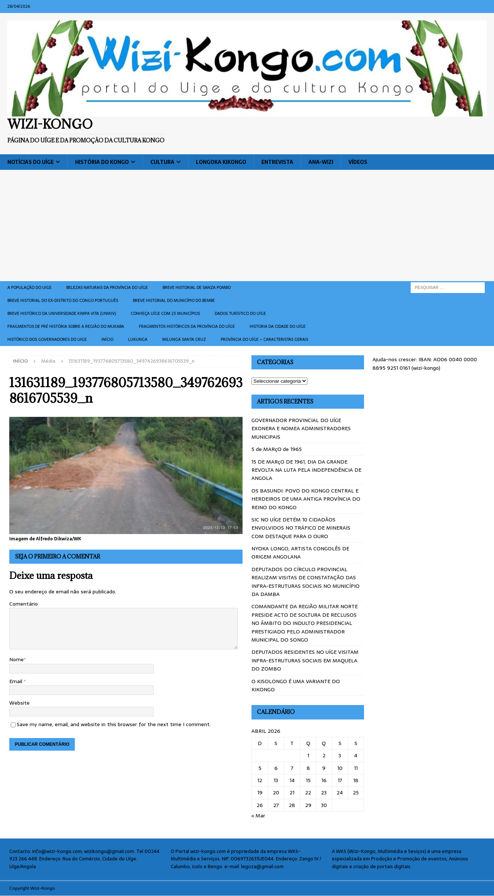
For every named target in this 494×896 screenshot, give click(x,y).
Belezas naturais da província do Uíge (107, 287)
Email (16, 681)
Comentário (23, 604)
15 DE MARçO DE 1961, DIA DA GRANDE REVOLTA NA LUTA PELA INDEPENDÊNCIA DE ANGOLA (306, 470)
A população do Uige (29, 287)
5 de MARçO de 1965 (276, 449)
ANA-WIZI (320, 162)
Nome (16, 659)
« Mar (258, 815)
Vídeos (357, 162)
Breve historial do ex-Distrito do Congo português (62, 300)
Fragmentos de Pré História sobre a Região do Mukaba (65, 326)
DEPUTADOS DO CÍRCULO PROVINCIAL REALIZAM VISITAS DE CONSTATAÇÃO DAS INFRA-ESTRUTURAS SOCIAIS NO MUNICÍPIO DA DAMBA (305, 581)
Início (107, 339)
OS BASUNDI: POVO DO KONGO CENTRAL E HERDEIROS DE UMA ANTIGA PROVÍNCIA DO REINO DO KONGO (305, 499)
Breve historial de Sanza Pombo (197, 287)
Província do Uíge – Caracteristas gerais (264, 339)
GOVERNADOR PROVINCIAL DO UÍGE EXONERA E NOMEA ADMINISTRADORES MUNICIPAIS (301, 428)
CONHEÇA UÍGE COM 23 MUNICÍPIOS (165, 313)
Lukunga (137, 339)
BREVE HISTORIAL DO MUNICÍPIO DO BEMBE (174, 300)
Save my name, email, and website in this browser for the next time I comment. (114, 724)
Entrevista (277, 162)
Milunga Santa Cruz (184, 339)
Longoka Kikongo (221, 162)
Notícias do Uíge (30, 162)
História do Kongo (102, 162)
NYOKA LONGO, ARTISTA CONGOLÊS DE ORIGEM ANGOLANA (300, 552)
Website (19, 703)
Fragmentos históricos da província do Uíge (187, 326)
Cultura (162, 162)
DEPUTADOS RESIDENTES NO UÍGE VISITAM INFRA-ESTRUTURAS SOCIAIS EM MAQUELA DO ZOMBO (304, 660)
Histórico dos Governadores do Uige (47, 339)
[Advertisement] (247, 225)
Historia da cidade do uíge (278, 326)
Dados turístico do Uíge (240, 313)
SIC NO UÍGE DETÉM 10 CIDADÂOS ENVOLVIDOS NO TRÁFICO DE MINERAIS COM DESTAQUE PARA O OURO (300, 527)
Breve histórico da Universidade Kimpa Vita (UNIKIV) (61, 313)
